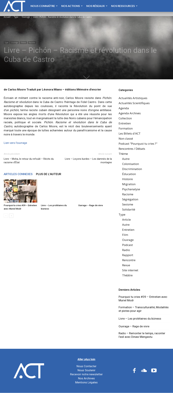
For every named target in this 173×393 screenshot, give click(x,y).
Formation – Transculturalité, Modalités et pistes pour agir (144, 309)
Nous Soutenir (86, 370)
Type (16, 17)
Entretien (125, 123)
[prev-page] (6, 216)
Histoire (127, 179)
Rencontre (128, 260)
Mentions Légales (86, 382)
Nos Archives (86, 378)
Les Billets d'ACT (130, 133)
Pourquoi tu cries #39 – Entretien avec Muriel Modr (143, 298)
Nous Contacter (86, 366)
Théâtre (127, 275)
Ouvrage (26, 17)
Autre (126, 159)
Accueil (7, 17)
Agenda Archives (130, 113)
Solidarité (128, 209)
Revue (126, 265)
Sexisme (127, 204)
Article (126, 219)
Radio (126, 250)
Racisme (32, 42)
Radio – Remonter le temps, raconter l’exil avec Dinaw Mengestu (142, 335)
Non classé (126, 138)
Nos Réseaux (96, 5)
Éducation (129, 174)
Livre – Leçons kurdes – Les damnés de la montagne (88, 160)
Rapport (127, 255)
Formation (126, 128)
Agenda (124, 108)
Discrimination (132, 169)
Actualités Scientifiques (134, 103)
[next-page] (11, 216)
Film (125, 235)
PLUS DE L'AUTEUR (48, 174)
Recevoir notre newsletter (86, 374)
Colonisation (130, 164)
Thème (23, 42)
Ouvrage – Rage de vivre (90, 205)
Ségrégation (130, 199)
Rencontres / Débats (132, 149)
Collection (125, 118)
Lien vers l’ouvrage (15, 143)
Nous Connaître (44, 5)
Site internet (130, 270)
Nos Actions (72, 5)
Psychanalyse (131, 189)
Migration (128, 184)
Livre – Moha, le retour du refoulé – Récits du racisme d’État (29, 160)
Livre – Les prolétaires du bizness (140, 318)
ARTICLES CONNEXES (18, 174)
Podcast (127, 245)
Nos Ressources (124, 5)
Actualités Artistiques (133, 98)
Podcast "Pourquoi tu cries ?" (138, 144)
